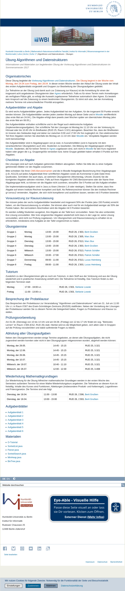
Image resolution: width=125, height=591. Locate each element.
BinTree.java (14, 461)
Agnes (58, 93)
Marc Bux (89, 236)
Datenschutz (103, 562)
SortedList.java (15, 446)
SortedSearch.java (17, 453)
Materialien (13, 436)
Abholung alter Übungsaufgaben (28, 333)
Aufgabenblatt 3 (15, 420)
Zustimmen (33, 585)
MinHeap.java (14, 457)
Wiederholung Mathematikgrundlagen (32, 376)
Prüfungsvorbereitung (20, 317)
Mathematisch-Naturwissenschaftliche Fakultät (49, 51)
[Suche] (123, 485)
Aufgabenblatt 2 (15, 416)
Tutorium (12, 272)
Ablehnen (51, 585)
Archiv (25, 54)
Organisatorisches (18, 76)
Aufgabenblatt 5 (15, 427)
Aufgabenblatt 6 (15, 431)
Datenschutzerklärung (72, 585)
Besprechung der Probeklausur (27, 299)
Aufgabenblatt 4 (15, 423)
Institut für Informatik (78, 51)
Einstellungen (13, 585)
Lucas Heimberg (93, 259)
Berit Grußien (91, 232)
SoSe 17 (33, 54)
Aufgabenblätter (17, 406)
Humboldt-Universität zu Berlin (18, 51)
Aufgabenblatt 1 (15, 412)
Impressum (90, 562)
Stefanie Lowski (83, 287)
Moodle (99, 114)
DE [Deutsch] (4, 478)
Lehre (19, 54)
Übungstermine (16, 226)
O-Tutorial (12, 442)
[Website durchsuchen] (62, 485)
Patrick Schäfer (92, 250)
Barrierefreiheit (116, 562)
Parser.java (13, 450)
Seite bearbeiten (10, 555)
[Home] (13, 22)
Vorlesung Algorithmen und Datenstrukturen (53, 80)
